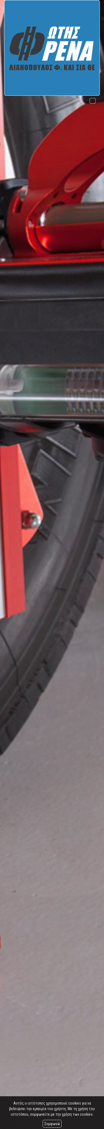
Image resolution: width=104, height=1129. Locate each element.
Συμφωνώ (52, 1124)
